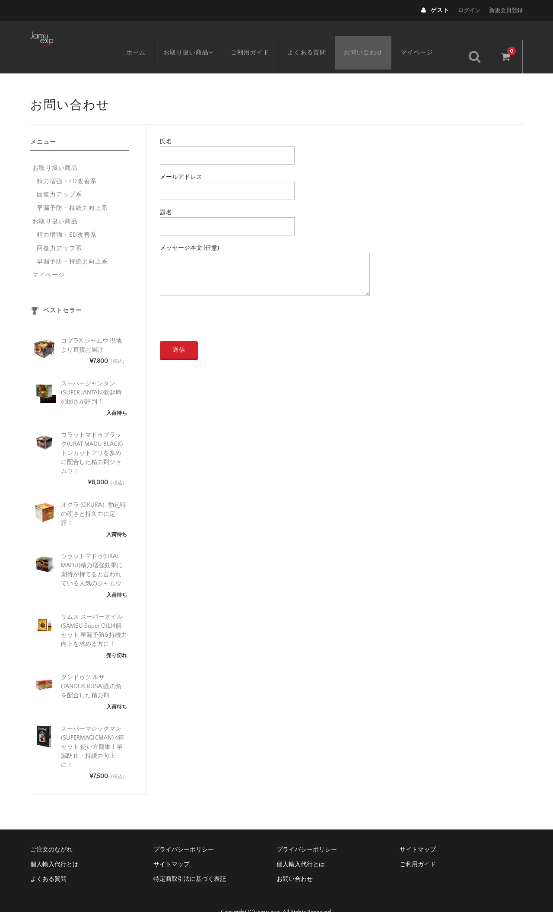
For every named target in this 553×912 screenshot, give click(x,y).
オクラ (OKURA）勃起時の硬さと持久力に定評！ (93, 495)
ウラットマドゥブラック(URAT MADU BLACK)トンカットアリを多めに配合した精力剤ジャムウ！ (92, 435)
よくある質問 (318, 37)
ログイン (469, 10)
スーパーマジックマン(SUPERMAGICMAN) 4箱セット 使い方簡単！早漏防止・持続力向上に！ (92, 728)
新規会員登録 (506, 10)
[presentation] (225, 306)
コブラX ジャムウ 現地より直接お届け (91, 327)
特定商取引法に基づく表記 (189, 861)
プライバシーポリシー (183, 831)
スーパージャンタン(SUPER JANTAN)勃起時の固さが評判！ (91, 374)
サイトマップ (418, 831)
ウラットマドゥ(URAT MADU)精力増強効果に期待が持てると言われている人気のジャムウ (92, 552)
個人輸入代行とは (54, 846)
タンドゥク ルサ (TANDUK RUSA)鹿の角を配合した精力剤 (91, 668)
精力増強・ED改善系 (67, 163)
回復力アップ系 (59, 176)
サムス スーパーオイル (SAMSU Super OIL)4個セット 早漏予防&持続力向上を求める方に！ (94, 612)
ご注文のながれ (51, 831)
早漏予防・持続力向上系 (72, 190)
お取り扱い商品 (198, 37)
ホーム (144, 37)
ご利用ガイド (261, 37)
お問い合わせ (375, 37)
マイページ (428, 37)
